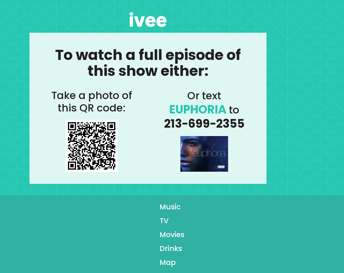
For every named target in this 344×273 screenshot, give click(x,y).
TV (164, 222)
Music (170, 208)
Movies (172, 236)
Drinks (171, 250)
